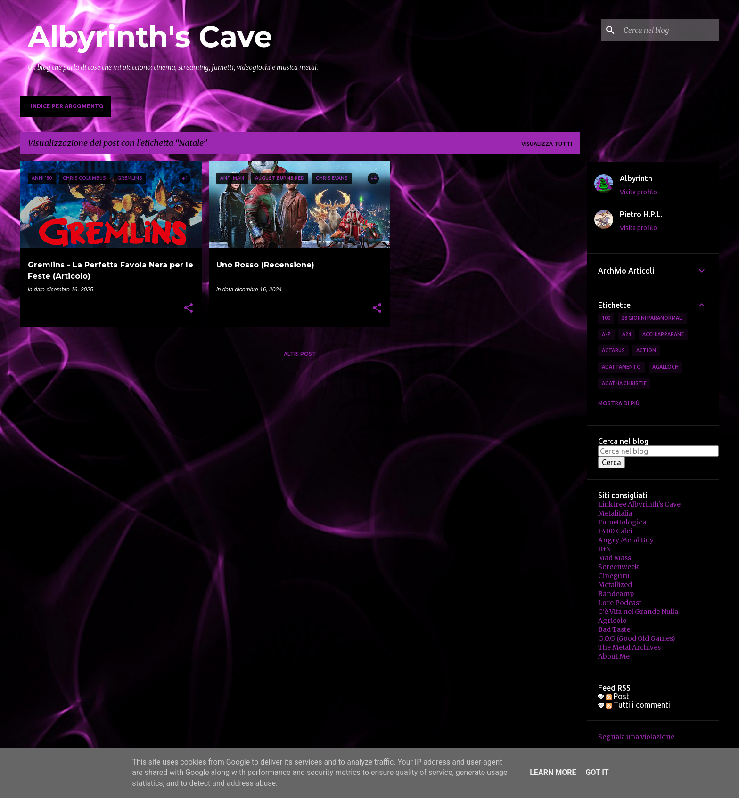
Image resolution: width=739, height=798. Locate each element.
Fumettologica (622, 522)
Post (617, 696)
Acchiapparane (663, 334)
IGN (604, 549)
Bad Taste (614, 629)
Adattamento (621, 367)
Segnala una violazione (636, 737)
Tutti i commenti (638, 705)
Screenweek (618, 567)
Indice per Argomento (67, 106)
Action (646, 350)
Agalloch (665, 367)
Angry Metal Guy (626, 540)
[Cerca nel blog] (669, 30)
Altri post (300, 354)
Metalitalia (615, 513)
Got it (596, 772)
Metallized (615, 584)
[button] (188, 308)
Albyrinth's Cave (150, 37)
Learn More (553, 772)
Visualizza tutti (546, 144)
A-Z (606, 334)
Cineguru (614, 576)
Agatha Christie (624, 383)
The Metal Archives (629, 647)
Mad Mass (614, 558)
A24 (626, 334)
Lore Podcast (619, 602)
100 (606, 318)
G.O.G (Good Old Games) (636, 638)
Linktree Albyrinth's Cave (639, 504)
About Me (614, 656)
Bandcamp (616, 593)
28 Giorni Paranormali (652, 318)
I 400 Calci (615, 531)
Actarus (613, 350)
